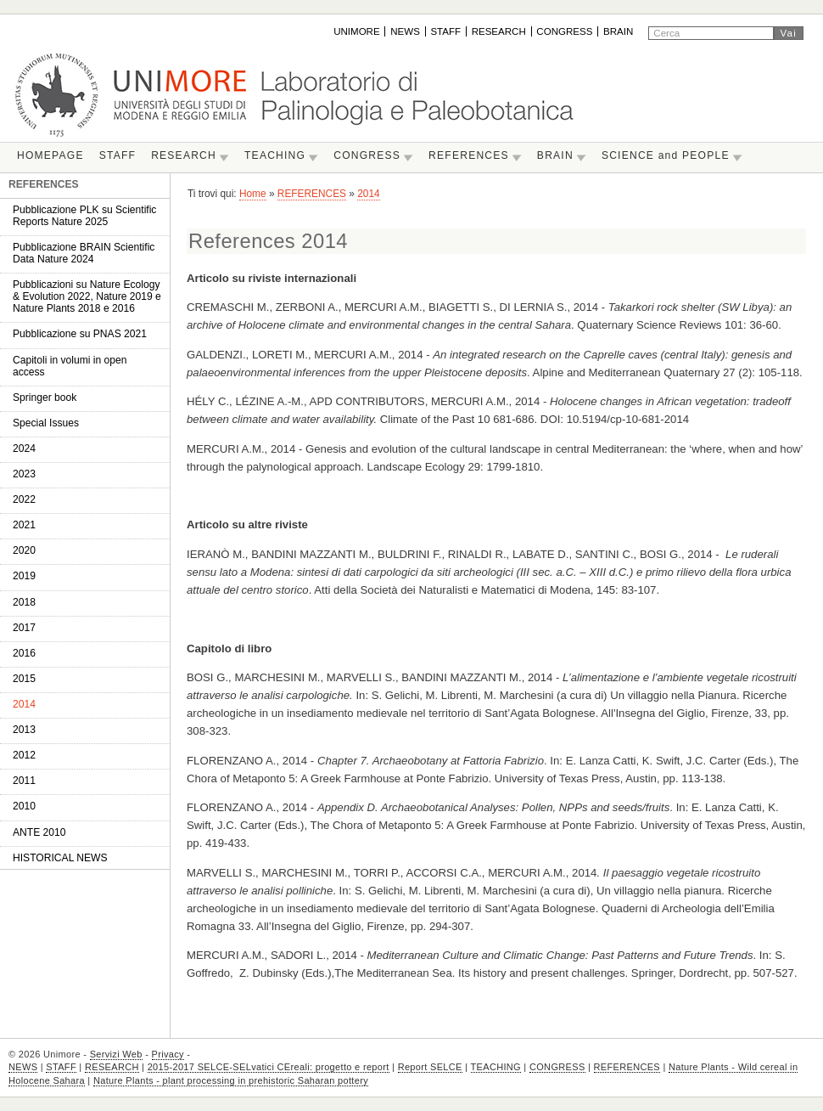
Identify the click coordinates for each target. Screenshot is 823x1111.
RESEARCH (499, 31)
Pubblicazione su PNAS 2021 (80, 334)
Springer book (44, 397)
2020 (24, 550)
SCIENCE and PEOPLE (666, 155)
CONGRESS (564, 31)
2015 (24, 679)
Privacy (168, 1054)
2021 (24, 525)
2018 (24, 602)
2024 (24, 448)
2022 (24, 499)
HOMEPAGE (50, 155)
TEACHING (274, 155)
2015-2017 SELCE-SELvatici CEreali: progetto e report (268, 1067)
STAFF (445, 31)
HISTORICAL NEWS (60, 858)
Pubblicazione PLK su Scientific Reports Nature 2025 (84, 216)
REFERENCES (468, 155)
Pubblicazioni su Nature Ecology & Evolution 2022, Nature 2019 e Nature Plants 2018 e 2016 (87, 296)
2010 (24, 806)
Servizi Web (116, 1054)
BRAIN (618, 31)
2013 (24, 730)
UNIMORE (356, 31)
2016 (24, 653)
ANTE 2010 (39, 832)
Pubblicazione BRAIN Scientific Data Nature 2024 (83, 253)
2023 (24, 474)
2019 (24, 576)
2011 (24, 781)
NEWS (405, 31)
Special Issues (46, 423)
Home (252, 194)
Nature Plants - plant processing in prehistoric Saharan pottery (230, 1080)
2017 (24, 628)
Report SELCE (430, 1067)
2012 (24, 755)
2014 (24, 704)
